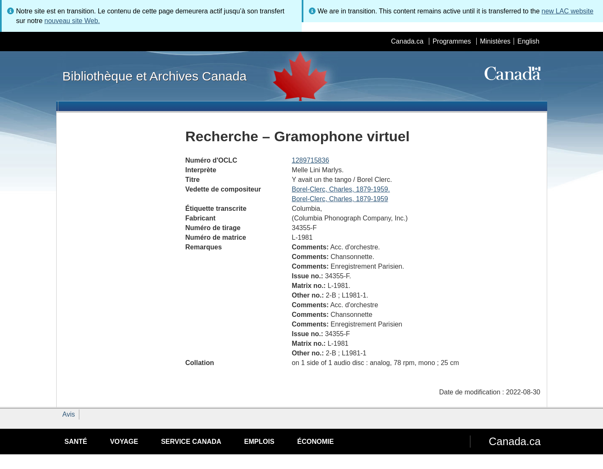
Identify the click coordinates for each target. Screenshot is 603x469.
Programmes (452, 41)
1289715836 (310, 160)
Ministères (495, 41)
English (528, 41)
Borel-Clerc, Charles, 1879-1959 (340, 198)
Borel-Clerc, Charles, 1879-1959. (341, 189)
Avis (69, 414)
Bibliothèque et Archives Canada (155, 76)
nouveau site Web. (72, 20)
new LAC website (568, 11)
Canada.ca (407, 41)
